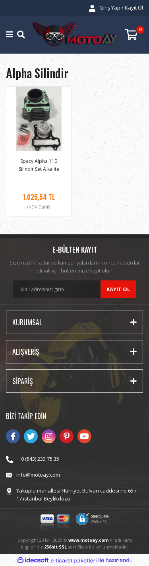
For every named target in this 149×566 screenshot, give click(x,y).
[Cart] (134, 35)
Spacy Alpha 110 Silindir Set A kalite (39, 165)
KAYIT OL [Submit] (118, 289)
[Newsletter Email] (74, 289)
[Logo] (75, 35)
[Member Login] (116, 8)
